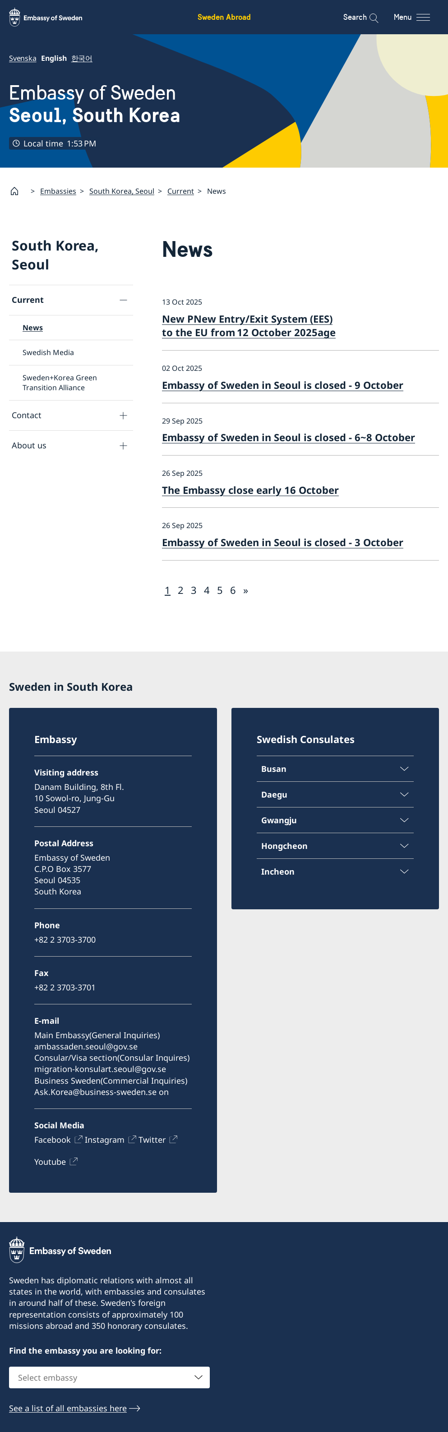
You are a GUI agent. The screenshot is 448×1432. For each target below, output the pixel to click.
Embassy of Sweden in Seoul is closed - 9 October (282, 385)
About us (29, 445)
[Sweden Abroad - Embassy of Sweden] (54, 17)
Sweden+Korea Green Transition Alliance (60, 382)
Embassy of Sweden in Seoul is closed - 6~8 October (288, 437)
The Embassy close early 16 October (250, 490)
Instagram (105, 1139)
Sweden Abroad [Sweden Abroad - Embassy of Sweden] (224, 17)
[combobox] (109, 1377)
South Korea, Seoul (121, 191)
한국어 (81, 58)
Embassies (58, 191)
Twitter (152, 1139)
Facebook (52, 1139)
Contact (27, 415)
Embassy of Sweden (94, 104)
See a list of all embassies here (68, 1407)
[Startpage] (18, 191)
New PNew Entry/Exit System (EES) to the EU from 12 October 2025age (249, 325)
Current (180, 191)
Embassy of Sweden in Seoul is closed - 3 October (282, 542)
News (33, 328)
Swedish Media (48, 353)
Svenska (23, 58)
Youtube (50, 1162)
